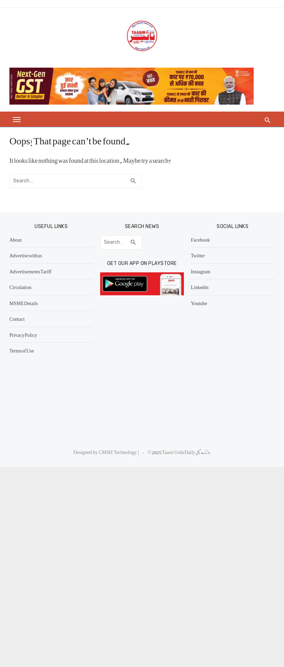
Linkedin (199, 287)
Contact (20, 319)
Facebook (199, 239)
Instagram (199, 271)
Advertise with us (29, 255)
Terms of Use (25, 350)
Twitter (197, 255)
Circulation (24, 287)
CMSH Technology (118, 452)
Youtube (198, 303)
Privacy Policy (26, 335)
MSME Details (27, 303)
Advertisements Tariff (33, 271)
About (19, 239)
